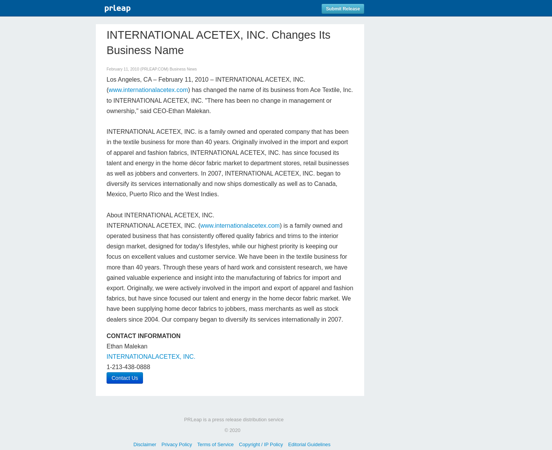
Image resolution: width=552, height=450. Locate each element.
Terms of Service (215, 444)
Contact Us (125, 378)
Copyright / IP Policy (261, 444)
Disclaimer (144, 444)
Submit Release (343, 8)
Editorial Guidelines (309, 444)
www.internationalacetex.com (148, 90)
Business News (183, 69)
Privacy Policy (176, 444)
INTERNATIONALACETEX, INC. (151, 356)
